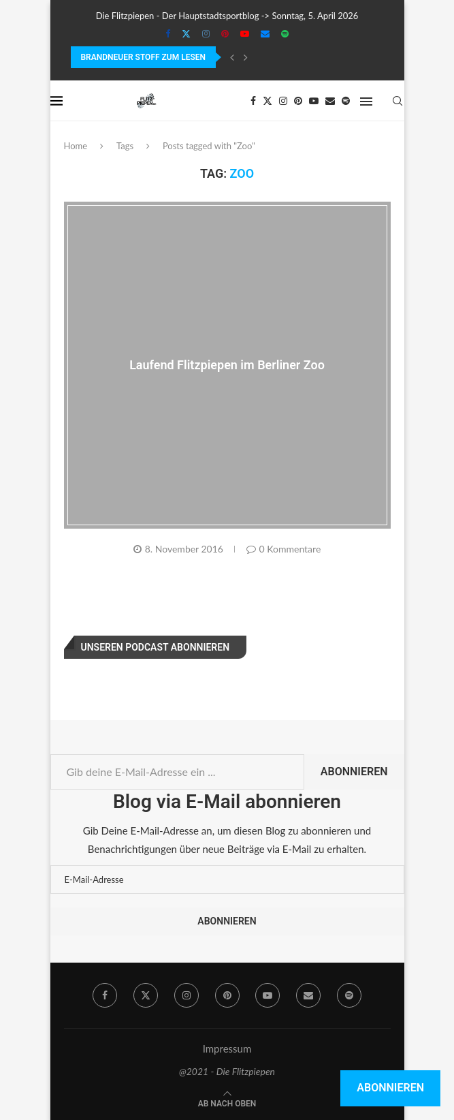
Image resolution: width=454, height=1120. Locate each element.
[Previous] (232, 57)
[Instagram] (206, 33)
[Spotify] (285, 33)
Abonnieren (354, 771)
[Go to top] (227, 1102)
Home (76, 145)
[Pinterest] (225, 33)
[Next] (245, 57)
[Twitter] (186, 33)
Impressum (227, 1048)
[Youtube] (244, 33)
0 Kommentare (283, 549)
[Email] (265, 33)
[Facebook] (167, 33)
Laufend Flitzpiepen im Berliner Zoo (227, 364)
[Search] (397, 101)
